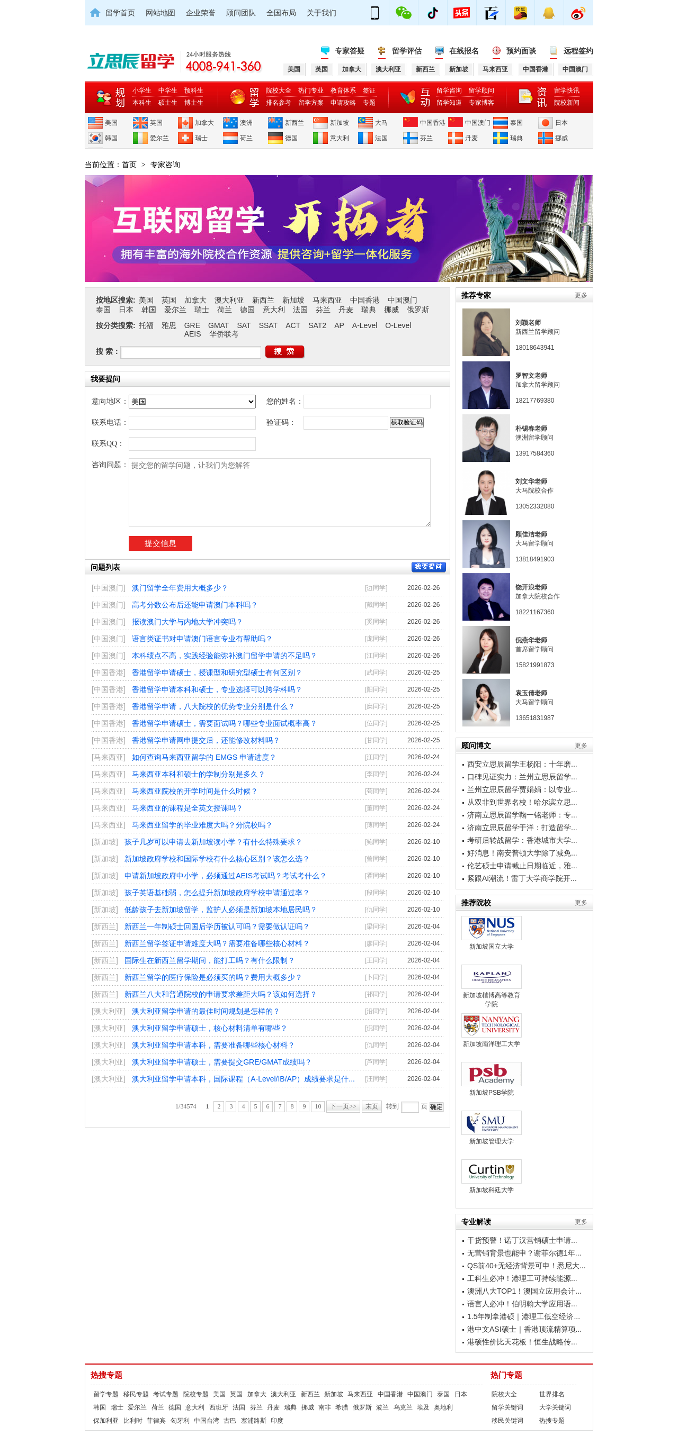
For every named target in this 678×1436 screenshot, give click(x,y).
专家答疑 (349, 51)
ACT (293, 325)
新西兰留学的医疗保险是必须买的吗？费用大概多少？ (213, 977)
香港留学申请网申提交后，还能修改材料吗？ (206, 740)
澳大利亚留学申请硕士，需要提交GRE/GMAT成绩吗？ (222, 1062)
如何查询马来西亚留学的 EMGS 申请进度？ (204, 757)
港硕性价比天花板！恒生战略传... (522, 1342)
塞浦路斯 (253, 1420)
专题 (369, 102)
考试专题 (166, 1394)
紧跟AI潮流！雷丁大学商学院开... (522, 878)
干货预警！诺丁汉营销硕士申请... (522, 1240)
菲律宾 (156, 1420)
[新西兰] (105, 926)
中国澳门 (477, 122)
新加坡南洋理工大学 (491, 1030)
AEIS (192, 334)
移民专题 (136, 1394)
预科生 (193, 90)
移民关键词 (507, 1420)
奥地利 (443, 1407)
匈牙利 (180, 1420)
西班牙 (218, 1407)
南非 (324, 1407)
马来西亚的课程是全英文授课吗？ (187, 808)
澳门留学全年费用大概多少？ (180, 588)
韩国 (111, 138)
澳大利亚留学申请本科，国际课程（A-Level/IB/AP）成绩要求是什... (243, 1079)
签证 (369, 90)
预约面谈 (521, 51)
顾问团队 (241, 12)
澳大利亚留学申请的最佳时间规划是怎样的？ (206, 1011)
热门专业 (311, 90)
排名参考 (278, 102)
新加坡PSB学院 (491, 1079)
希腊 (341, 1407)
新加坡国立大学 (491, 933)
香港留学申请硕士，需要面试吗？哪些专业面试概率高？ (224, 723)
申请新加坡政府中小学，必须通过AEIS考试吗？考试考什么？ (225, 875)
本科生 (141, 102)
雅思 (169, 325)
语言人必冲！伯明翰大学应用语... (522, 1303)
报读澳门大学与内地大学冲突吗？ (187, 621)
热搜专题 (106, 1375)
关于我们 (321, 12)
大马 (381, 122)
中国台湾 (206, 1420)
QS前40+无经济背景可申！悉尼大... (526, 1265)
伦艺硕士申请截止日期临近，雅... (522, 865)
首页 (129, 164)
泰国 (516, 122)
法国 (381, 138)
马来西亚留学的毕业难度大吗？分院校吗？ (202, 825)
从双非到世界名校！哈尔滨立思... (522, 802)
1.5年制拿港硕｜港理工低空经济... (523, 1316)
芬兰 (426, 138)
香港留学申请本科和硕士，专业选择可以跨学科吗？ (217, 689)
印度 (277, 1420)
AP (339, 325)
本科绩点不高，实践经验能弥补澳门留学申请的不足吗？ (224, 655)
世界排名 (552, 1394)
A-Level (364, 325)
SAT (244, 325)
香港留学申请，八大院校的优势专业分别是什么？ (213, 706)
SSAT (268, 325)
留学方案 (311, 102)
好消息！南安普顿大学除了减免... (522, 853)
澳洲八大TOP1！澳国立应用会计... (524, 1291)
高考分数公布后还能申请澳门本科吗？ (195, 605)
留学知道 (449, 102)
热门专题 (506, 1375)
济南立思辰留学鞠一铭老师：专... (522, 815)
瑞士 (201, 138)
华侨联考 (224, 334)
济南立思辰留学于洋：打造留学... (522, 827)
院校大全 (278, 90)
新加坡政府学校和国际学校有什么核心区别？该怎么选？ (217, 859)
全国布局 (281, 12)
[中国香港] (109, 672)
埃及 (423, 1407)
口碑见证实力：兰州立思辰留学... (522, 776)
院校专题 (196, 1394)
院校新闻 (566, 102)
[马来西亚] (109, 757)
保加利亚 (106, 1420)
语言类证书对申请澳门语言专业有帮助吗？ (202, 638)
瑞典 (516, 138)
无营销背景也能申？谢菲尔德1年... (524, 1253)
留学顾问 (481, 90)
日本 (561, 122)
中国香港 (432, 122)
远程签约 (578, 51)
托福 (146, 325)
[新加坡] (105, 842)
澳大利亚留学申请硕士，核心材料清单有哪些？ (210, 1028)
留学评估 (407, 51)
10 (318, 1106)
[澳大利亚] (109, 1011)
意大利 (339, 138)
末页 (371, 1106)
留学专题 (106, 1394)
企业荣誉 (201, 12)
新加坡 (339, 122)
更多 (581, 295)
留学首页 (120, 12)
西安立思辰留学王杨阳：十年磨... (522, 764)
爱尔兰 (159, 138)
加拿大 (204, 122)
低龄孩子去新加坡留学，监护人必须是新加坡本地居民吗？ (220, 909)
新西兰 (294, 122)
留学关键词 (507, 1407)
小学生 (141, 90)
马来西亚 (327, 300)
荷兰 (246, 138)
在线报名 (464, 51)
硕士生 (167, 102)
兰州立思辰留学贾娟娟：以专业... (522, 789)
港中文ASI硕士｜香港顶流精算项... (524, 1329)
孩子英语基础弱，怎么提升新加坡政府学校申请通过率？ (217, 892)
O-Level (398, 325)
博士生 (193, 102)
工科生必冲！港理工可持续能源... (522, 1278)
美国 (111, 122)
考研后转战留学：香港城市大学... (522, 840)
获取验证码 (407, 422)
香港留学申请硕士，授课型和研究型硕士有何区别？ (217, 672)
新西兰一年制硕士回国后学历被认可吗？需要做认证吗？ (217, 926)
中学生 (167, 90)
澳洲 (246, 122)
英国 (156, 122)
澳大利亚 (229, 300)
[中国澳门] (109, 588)
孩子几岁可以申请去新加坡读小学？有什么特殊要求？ (213, 842)
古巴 (230, 1420)
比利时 (132, 1420)
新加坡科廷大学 (491, 1176)
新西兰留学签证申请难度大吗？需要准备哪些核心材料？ (217, 943)
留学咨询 (449, 90)
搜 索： (108, 351)
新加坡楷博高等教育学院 (491, 986)
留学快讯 (566, 90)
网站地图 (160, 12)
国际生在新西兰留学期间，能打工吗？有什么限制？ (209, 960)
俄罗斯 (418, 309)
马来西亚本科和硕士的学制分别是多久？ (198, 774)
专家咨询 (165, 164)
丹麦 (471, 138)
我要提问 (429, 567)
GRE (192, 325)
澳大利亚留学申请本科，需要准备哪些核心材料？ (213, 1045)
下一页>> (343, 1106)
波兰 (382, 1407)
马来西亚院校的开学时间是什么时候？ (195, 791)
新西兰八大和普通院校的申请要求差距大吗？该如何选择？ (220, 994)
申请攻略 (343, 102)
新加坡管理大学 (491, 1128)
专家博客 (481, 102)
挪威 (561, 138)
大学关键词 (555, 1407)
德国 (291, 138)
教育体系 (343, 90)
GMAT (218, 325)
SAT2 (317, 325)
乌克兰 (403, 1407)
